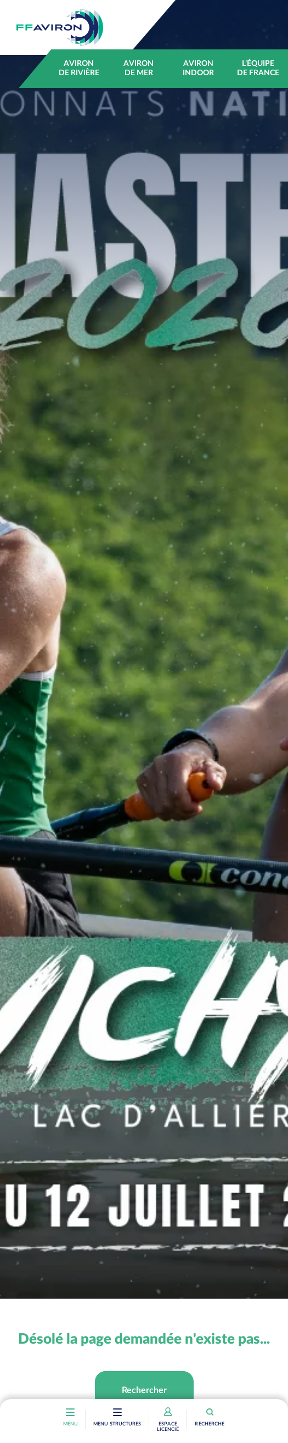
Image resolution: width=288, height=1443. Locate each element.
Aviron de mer (138, 68)
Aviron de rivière (79, 68)
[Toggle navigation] (117, 1413)
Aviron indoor (198, 68)
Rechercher (144, 1390)
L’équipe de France (258, 68)
